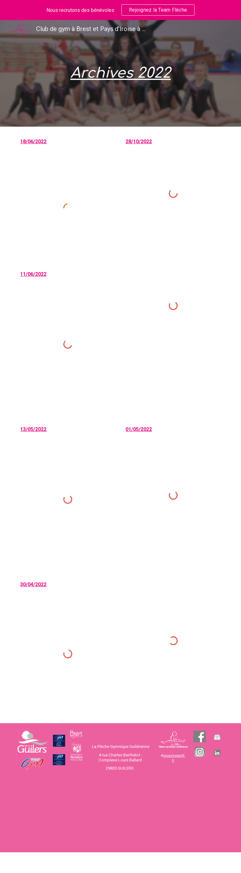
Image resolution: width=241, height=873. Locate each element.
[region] (120, 10)
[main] (120, 73)
